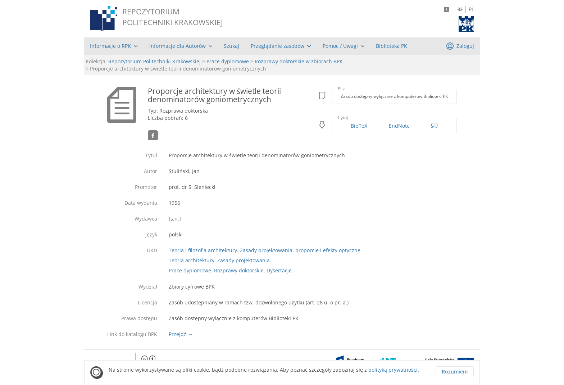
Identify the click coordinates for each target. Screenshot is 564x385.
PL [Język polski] (471, 9)
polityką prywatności (393, 369)
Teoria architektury (191, 260)
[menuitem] (114, 46)
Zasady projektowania (243, 260)
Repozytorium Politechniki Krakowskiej (154, 61)
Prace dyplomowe (227, 61)
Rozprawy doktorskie (239, 270)
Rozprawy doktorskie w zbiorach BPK (299, 61)
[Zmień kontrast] (460, 9)
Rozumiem (455, 371)
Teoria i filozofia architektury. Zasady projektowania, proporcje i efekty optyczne (264, 250)
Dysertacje (279, 270)
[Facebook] (446, 9)
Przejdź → (181, 334)
